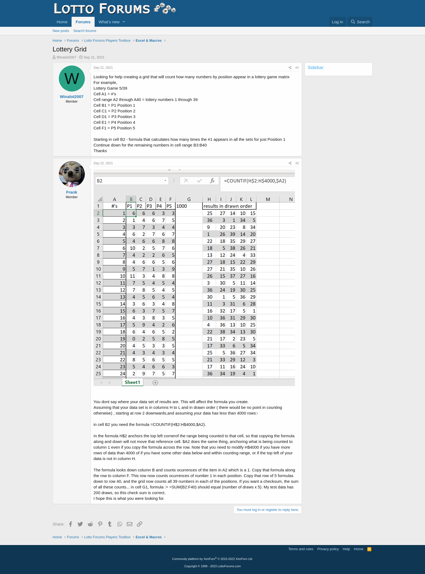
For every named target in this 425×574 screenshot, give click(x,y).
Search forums (84, 31)
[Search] (360, 22)
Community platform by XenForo (212, 558)
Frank (71, 192)
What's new (109, 21)
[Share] (290, 68)
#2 (297, 163)
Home (62, 21)
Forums (83, 21)
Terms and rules (300, 549)
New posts (61, 31)
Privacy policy (328, 549)
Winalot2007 (66, 57)
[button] (124, 22)
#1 (297, 68)
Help (346, 549)
